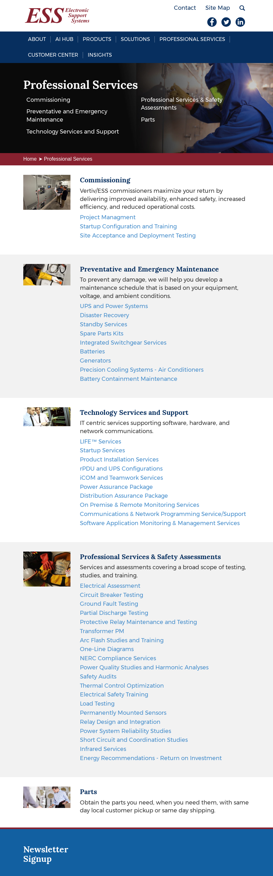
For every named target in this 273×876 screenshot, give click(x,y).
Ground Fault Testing (109, 603)
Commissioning (48, 99)
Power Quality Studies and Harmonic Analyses (144, 667)
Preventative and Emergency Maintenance (66, 115)
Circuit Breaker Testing (111, 595)
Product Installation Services (119, 459)
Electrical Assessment (110, 585)
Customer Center (53, 55)
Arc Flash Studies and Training (122, 640)
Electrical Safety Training (114, 694)
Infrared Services (103, 749)
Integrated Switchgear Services (123, 342)
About (37, 39)
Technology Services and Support (72, 131)
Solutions (135, 39)
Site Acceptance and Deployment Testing (138, 235)
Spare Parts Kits (101, 333)
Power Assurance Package (116, 487)
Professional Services (192, 39)
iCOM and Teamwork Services (121, 477)
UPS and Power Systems (114, 306)
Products (97, 39)
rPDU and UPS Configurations (121, 468)
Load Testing (97, 703)
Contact (185, 7)
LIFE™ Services (100, 441)
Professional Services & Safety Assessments (181, 104)
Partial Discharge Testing (114, 613)
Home (30, 159)
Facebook (212, 22)
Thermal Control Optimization (122, 685)
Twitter (226, 22)
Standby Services (103, 324)
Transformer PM (102, 631)
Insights (100, 55)
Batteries (92, 351)
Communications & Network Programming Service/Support (163, 514)
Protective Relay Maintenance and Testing (138, 622)
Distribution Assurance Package (124, 495)
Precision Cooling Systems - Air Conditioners (141, 369)
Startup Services (102, 450)
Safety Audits (98, 676)
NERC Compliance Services (118, 658)
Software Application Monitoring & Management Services (160, 523)
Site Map (217, 7)
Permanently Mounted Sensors (123, 712)
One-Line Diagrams (107, 649)
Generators (95, 360)
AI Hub (64, 39)
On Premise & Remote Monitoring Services (139, 504)
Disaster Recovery (104, 315)
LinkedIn (240, 22)
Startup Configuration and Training (128, 226)
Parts (148, 119)
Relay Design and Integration (120, 722)
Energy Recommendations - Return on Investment (151, 758)
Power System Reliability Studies (125, 731)
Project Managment (108, 217)
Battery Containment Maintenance (128, 378)
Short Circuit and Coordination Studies (134, 739)
